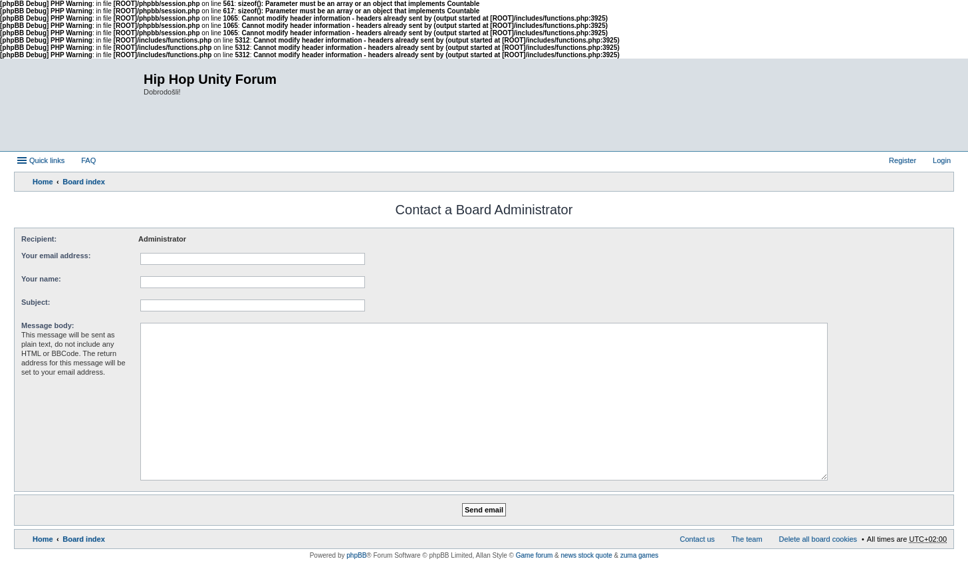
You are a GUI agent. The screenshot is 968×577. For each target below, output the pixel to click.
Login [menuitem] (942, 160)
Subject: (35, 302)
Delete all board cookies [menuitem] (818, 539)
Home (43, 182)
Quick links (46, 160)
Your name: (41, 279)
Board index (83, 182)
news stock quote (586, 555)
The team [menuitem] (746, 539)
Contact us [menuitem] (697, 539)
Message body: (47, 325)
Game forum (534, 555)
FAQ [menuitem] (88, 160)
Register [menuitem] (902, 160)
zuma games (639, 555)
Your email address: (55, 256)
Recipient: (39, 239)
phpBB (356, 555)
